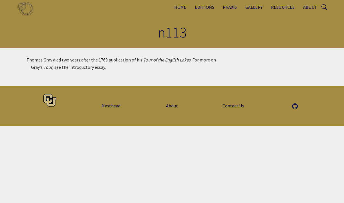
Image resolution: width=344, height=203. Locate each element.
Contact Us (233, 106)
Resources (283, 7)
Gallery (254, 7)
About (310, 7)
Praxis (230, 7)
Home (180, 7)
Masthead (111, 106)
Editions (204, 7)
